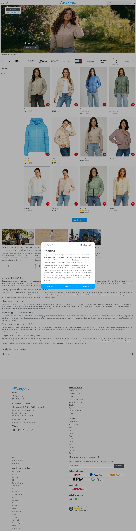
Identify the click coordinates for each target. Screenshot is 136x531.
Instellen (50, 286)
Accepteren (85, 286)
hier (53, 275)
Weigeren (67, 286)
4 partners (75, 260)
